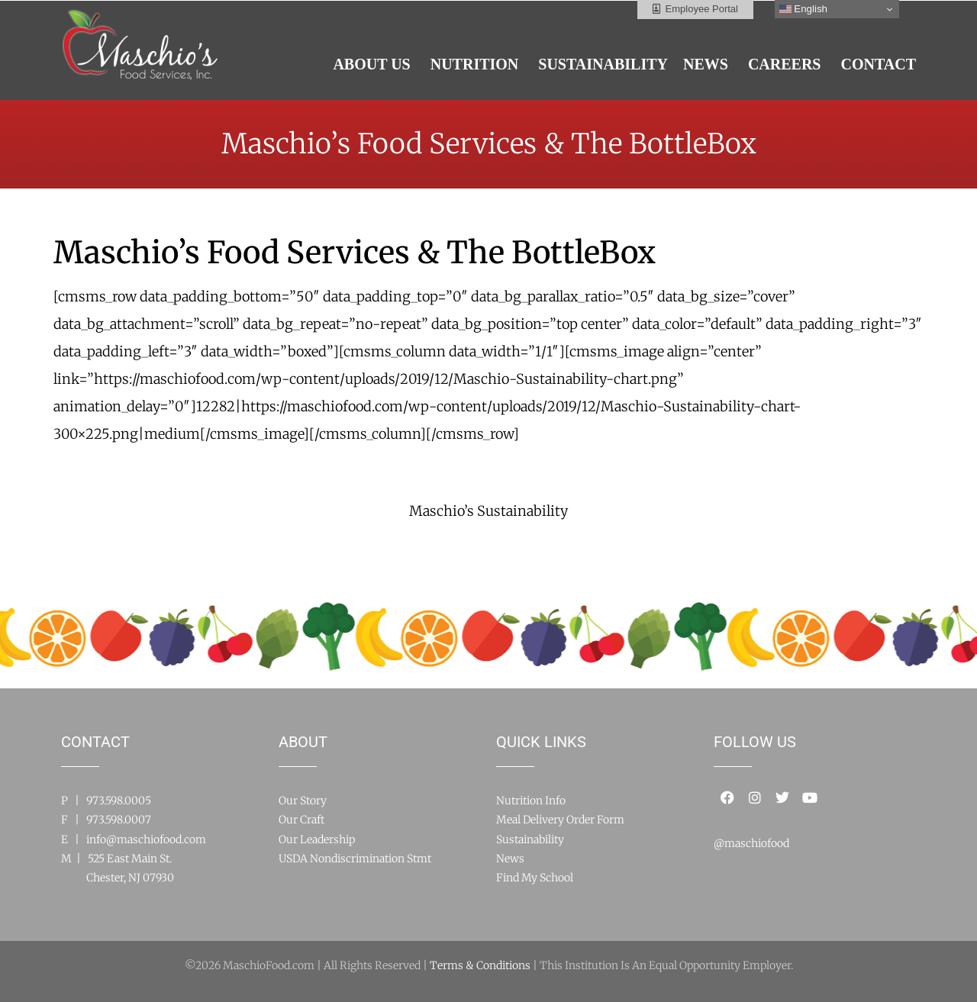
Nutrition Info (531, 800)
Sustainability (530, 839)
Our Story (303, 800)
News (510, 858)
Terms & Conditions (480, 965)
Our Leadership (317, 839)
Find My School (534, 877)
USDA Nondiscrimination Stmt (355, 858)
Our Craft (301, 819)
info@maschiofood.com (146, 839)
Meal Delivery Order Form (560, 819)
